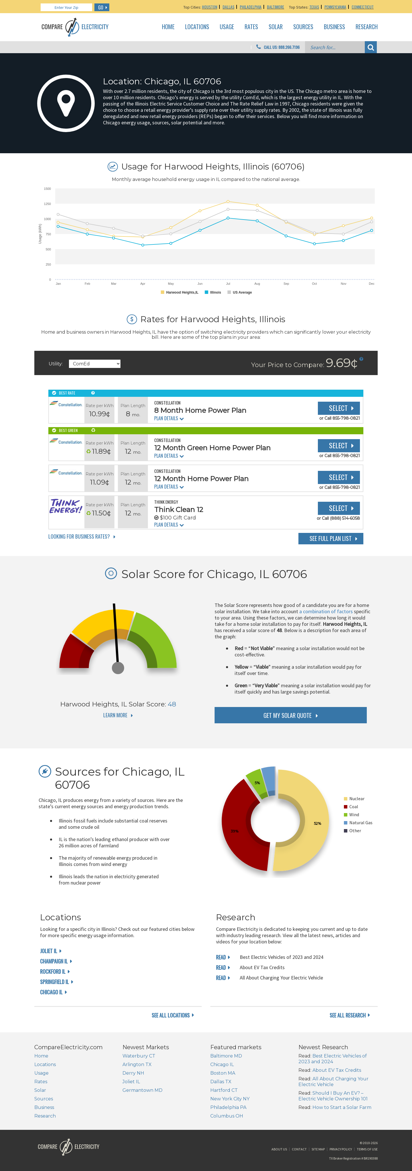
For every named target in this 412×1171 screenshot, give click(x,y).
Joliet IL (48, 951)
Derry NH (133, 1073)
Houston (209, 7)
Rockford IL (53, 971)
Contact (299, 1149)
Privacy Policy (341, 1149)
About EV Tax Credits (336, 1070)
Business (334, 27)
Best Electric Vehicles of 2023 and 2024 (332, 1058)
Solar (276, 27)
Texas (314, 7)
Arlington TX (137, 1064)
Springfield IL (54, 982)
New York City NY (229, 1099)
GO (100, 7)
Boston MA (222, 1073)
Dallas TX (220, 1081)
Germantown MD (142, 1090)
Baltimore (275, 7)
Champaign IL (54, 961)
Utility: (56, 364)
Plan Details (166, 418)
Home (168, 27)
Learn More (115, 715)
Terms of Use (367, 1149)
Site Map (318, 1149)
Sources (303, 27)
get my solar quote (288, 715)
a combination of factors (326, 611)
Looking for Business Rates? (79, 536)
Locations (197, 27)
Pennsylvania (335, 7)
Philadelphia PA (228, 1107)
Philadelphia (251, 7)
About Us (279, 1149)
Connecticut (363, 7)
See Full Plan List (331, 538)
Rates (251, 27)
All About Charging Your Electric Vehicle (333, 1081)
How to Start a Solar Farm (341, 1107)
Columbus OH (226, 1116)
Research (367, 27)
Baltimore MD (226, 1056)
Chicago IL (51, 992)
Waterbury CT (138, 1056)
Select (338, 408)
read (221, 957)
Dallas (228, 7)
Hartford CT (224, 1090)
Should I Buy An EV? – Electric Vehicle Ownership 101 (333, 1096)
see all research (348, 1015)
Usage (227, 27)
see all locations (171, 1015)
